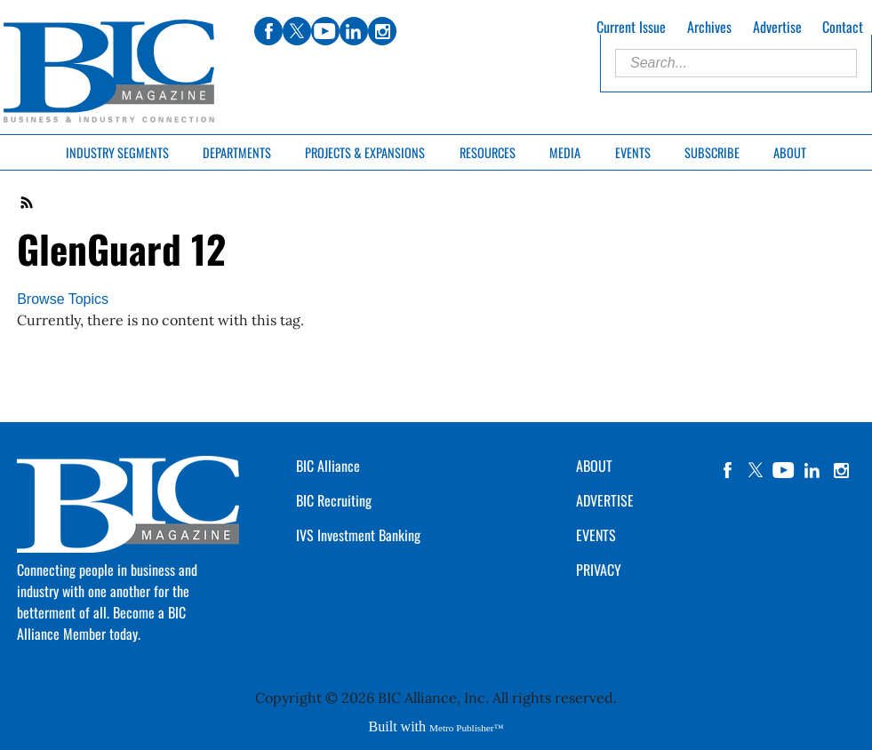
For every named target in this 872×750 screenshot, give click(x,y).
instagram (841, 470)
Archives (709, 26)
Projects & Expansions (365, 152)
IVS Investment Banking (358, 535)
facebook (727, 470)
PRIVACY (598, 569)
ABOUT (594, 465)
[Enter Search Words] (736, 63)
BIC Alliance (328, 465)
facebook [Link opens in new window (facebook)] (268, 31)
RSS (27, 202)
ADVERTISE (605, 500)
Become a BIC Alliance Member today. (101, 623)
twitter (755, 470)
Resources (488, 152)
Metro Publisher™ (466, 727)
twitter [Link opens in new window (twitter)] (297, 31)
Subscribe (712, 152)
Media (564, 152)
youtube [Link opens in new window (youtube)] (325, 31)
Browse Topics (62, 299)
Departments (237, 152)
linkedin (812, 470)
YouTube (784, 470)
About (789, 152)
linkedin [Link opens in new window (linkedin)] (354, 31)
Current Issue (631, 26)
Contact (842, 26)
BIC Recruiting (334, 500)
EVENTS (596, 535)
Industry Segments (117, 152)
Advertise (777, 26)
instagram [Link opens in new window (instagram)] (382, 31)
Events (633, 152)
